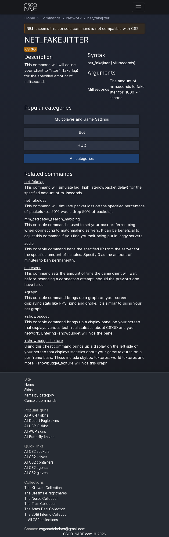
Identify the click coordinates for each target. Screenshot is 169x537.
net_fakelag (34, 181)
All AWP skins (35, 431)
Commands (51, 18)
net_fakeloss (35, 200)
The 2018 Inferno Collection (46, 514)
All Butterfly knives (39, 437)
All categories (82, 158)
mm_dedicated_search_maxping (52, 219)
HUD (81, 145)
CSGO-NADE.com (77, 534)
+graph (30, 292)
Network (74, 18)
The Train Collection (40, 503)
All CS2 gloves (36, 473)
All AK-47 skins (36, 415)
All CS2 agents (36, 467)
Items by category (39, 395)
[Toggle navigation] (138, 7)
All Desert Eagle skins (41, 420)
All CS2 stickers (37, 451)
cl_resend (32, 267)
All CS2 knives (35, 457)
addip (29, 243)
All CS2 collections (43, 520)
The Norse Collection (41, 498)
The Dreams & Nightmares (45, 493)
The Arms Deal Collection (44, 509)
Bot (82, 132)
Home (29, 18)
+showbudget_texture (43, 340)
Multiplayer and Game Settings (82, 119)
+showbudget (36, 316)
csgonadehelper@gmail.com (62, 529)
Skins (28, 390)
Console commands (40, 400)
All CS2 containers (39, 462)
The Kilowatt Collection (43, 488)
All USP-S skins (36, 426)
